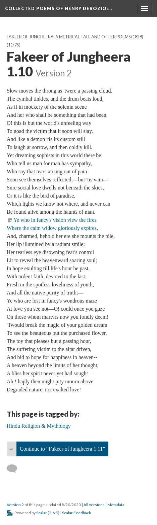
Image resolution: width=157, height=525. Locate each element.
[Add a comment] (15, 468)
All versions (94, 504)
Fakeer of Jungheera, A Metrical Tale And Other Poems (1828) (75, 36)
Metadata (115, 504)
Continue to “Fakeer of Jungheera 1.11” (62, 449)
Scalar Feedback (76, 512)
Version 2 (15, 504)
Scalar (41, 512)
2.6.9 (53, 512)
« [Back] (11, 449)
